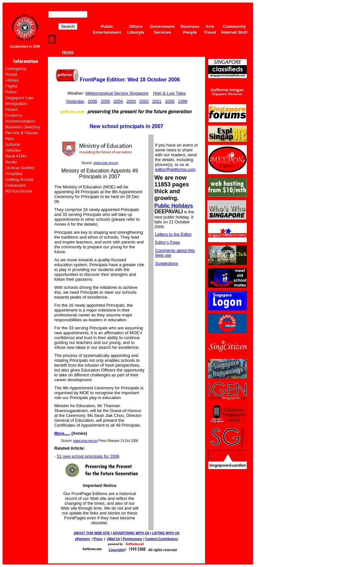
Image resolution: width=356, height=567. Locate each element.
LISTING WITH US (165, 533)
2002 (144, 101)
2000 (170, 101)
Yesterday (75, 101)
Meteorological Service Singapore (117, 93)
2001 (157, 101)
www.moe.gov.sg (106, 163)
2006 (92, 101)
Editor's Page (167, 242)
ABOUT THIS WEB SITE (92, 533)
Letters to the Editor (173, 234)
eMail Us (113, 539)
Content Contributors (161, 539)
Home (68, 52)
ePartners (82, 539)
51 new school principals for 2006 (88, 456)
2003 (131, 101)
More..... (62, 433)
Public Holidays (174, 205)
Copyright (116, 550)
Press (98, 539)
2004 (118, 101)
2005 (105, 101)
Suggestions (166, 263)
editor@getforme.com (175, 169)
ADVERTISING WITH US (131, 533)
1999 (182, 101)
